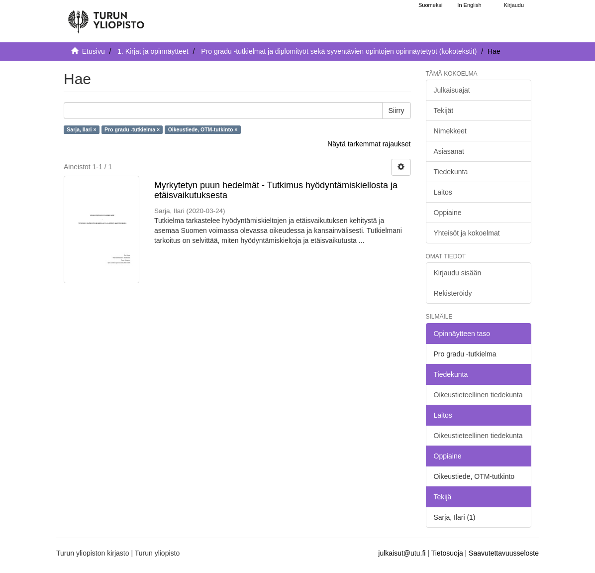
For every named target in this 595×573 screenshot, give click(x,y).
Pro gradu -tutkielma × (132, 129)
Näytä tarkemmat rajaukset (368, 144)
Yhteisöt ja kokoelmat (467, 233)
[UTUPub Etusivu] (106, 17)
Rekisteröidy (453, 293)
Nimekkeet (450, 131)
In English (469, 5)
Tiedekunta (451, 172)
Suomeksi (430, 5)
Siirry (396, 111)
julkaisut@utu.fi (401, 553)
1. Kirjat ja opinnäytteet (152, 51)
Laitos (443, 192)
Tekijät (444, 111)
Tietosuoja (447, 553)
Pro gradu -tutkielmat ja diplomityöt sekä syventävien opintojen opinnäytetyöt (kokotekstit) (339, 51)
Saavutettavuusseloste (504, 553)
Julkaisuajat (452, 90)
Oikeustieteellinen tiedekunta (478, 395)
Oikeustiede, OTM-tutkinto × (203, 129)
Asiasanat (449, 151)
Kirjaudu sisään (458, 273)
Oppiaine (448, 213)
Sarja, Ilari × (81, 129)
